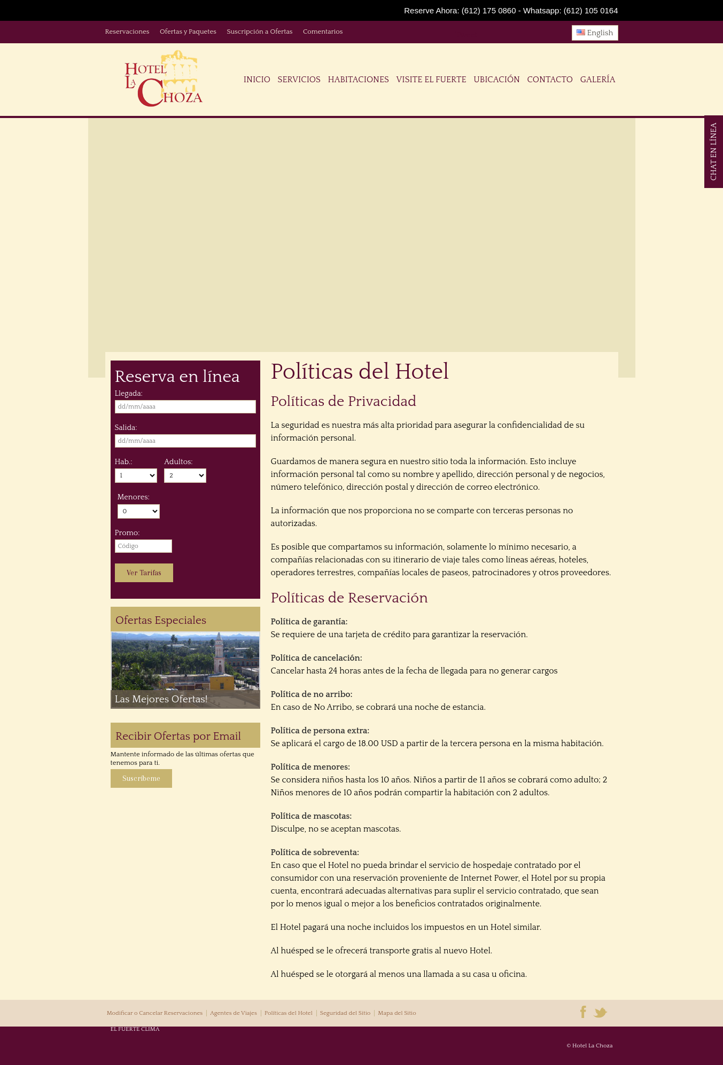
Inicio (257, 79)
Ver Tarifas (144, 573)
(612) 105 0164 (591, 10)
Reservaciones (127, 31)
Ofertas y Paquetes (188, 31)
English (595, 32)
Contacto (550, 79)
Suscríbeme (141, 778)
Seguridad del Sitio (345, 1013)
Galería (598, 79)
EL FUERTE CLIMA (135, 1029)
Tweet (467, 35)
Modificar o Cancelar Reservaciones (155, 1013)
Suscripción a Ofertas (259, 31)
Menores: (134, 497)
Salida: (126, 428)
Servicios (299, 79)
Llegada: (129, 393)
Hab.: (124, 462)
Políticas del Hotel (289, 1013)
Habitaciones (358, 79)
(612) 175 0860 (489, 10)
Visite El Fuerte (432, 79)
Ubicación (496, 79)
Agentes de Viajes (233, 1013)
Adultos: (178, 462)
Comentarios (323, 31)
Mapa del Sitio (397, 1013)
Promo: (127, 533)
